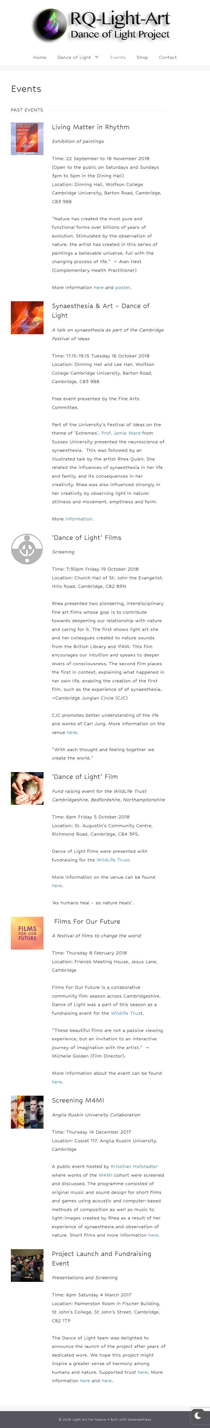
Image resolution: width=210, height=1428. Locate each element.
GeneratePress (139, 1419)
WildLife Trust (113, 860)
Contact (168, 57)
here (99, 287)
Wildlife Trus (125, 1013)
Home (40, 57)
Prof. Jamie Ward (121, 433)
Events (118, 57)
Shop (142, 57)
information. (80, 519)
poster (122, 287)
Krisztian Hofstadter (134, 1166)
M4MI (105, 1175)
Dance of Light (81, 57)
